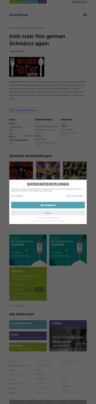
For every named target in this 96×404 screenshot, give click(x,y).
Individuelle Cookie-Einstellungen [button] (48, 217)
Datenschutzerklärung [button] (49, 220)
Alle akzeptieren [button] (48, 205)
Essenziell (16, 196)
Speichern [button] (48, 212)
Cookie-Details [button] (36, 220)
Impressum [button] (61, 220)
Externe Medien (75, 196)
